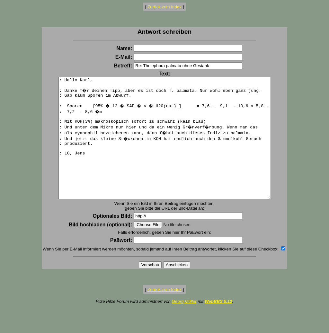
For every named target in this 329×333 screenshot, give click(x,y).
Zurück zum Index (164, 6)
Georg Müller (184, 325)
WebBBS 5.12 (218, 325)
